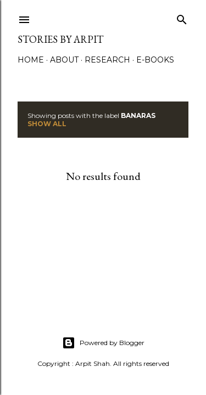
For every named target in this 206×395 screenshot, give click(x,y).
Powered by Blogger (103, 342)
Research (107, 60)
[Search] (181, 17)
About (64, 60)
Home (31, 60)
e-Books (155, 60)
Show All (46, 124)
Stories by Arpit (60, 39)
